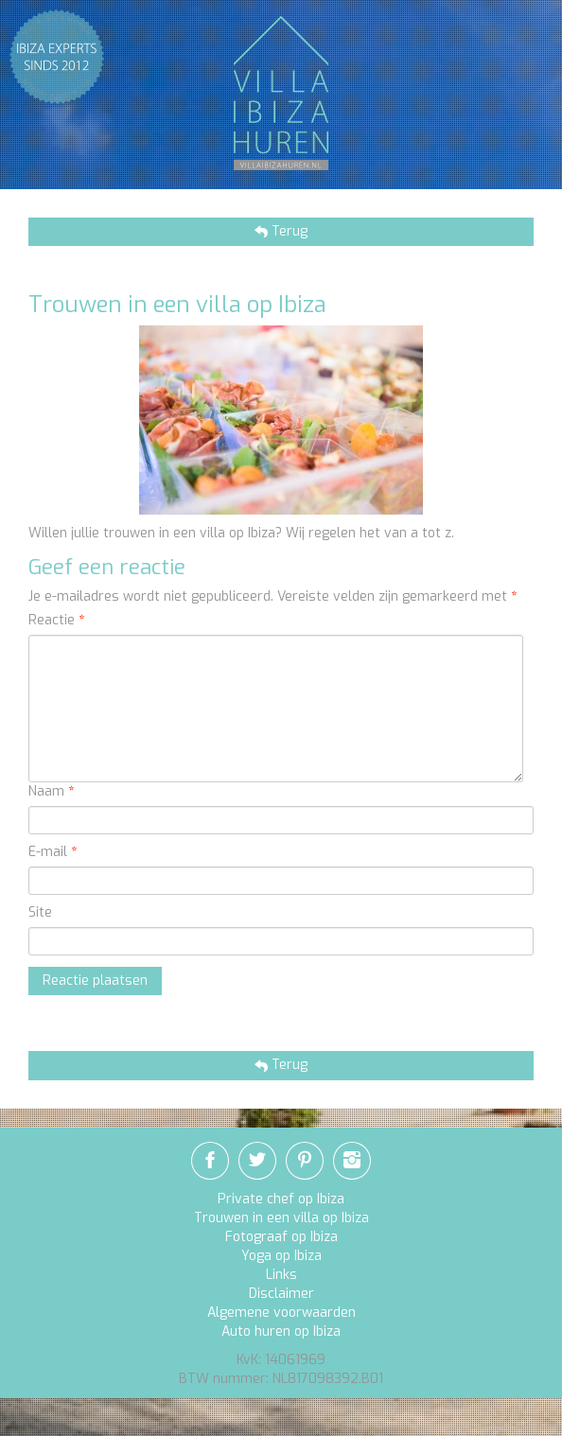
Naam (51, 791)
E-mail (52, 852)
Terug (287, 231)
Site (40, 912)
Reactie (56, 620)
